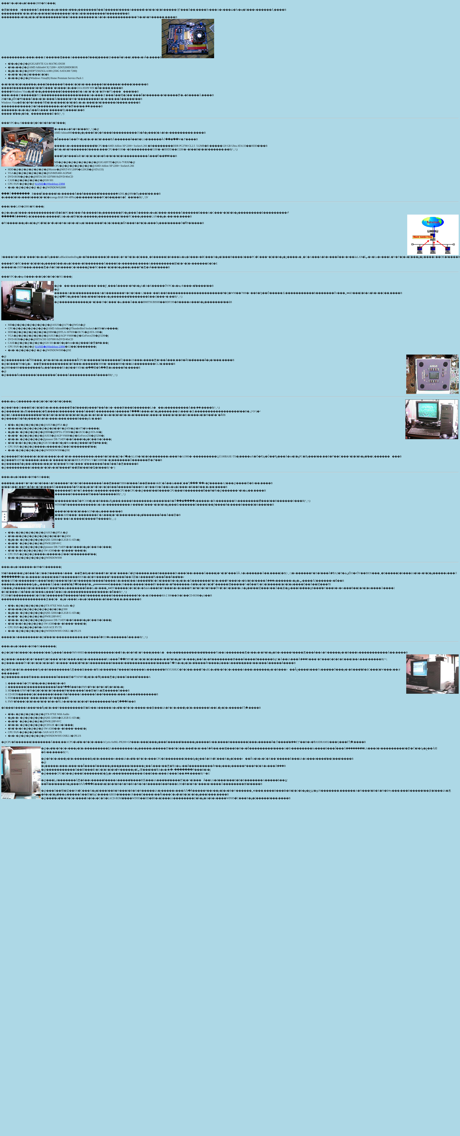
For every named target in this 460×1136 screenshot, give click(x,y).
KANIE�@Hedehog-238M (50, 183)
